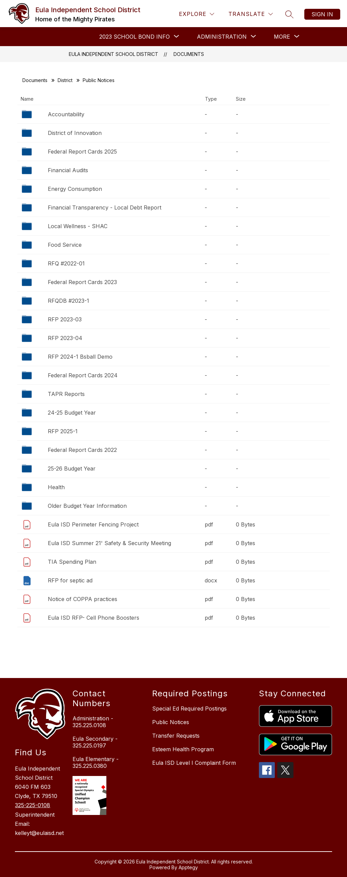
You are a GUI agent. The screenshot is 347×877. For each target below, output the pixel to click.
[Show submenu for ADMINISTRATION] (222, 37)
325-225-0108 (32, 805)
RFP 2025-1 (63, 431)
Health (56, 487)
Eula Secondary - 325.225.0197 (95, 742)
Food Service (65, 244)
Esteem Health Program (183, 749)
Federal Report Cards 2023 (82, 282)
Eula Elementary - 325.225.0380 (96, 762)
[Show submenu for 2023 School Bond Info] (134, 37)
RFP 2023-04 (65, 338)
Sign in (322, 14)
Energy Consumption (75, 188)
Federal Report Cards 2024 (83, 375)
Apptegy (188, 867)
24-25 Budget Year (72, 412)
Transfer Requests (176, 735)
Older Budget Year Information (87, 505)
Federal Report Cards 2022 (82, 449)
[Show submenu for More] (282, 37)
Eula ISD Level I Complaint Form (194, 762)
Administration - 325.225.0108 (93, 722)
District (65, 80)
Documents (189, 54)
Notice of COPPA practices (82, 599)
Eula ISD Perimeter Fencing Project (93, 524)
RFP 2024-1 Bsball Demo (80, 356)
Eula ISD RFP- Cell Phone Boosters (93, 617)
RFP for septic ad (70, 580)
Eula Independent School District (113, 54)
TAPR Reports (66, 394)
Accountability (66, 114)
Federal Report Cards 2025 (82, 151)
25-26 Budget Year (72, 468)
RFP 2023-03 (65, 319)
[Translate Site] (250, 14)
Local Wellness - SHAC (77, 226)
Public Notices (170, 722)
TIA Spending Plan (72, 561)
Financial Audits (68, 170)
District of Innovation (75, 132)
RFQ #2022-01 (66, 263)
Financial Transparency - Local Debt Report (104, 207)
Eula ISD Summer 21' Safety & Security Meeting (109, 543)
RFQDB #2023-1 (68, 300)
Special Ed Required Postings (189, 708)
